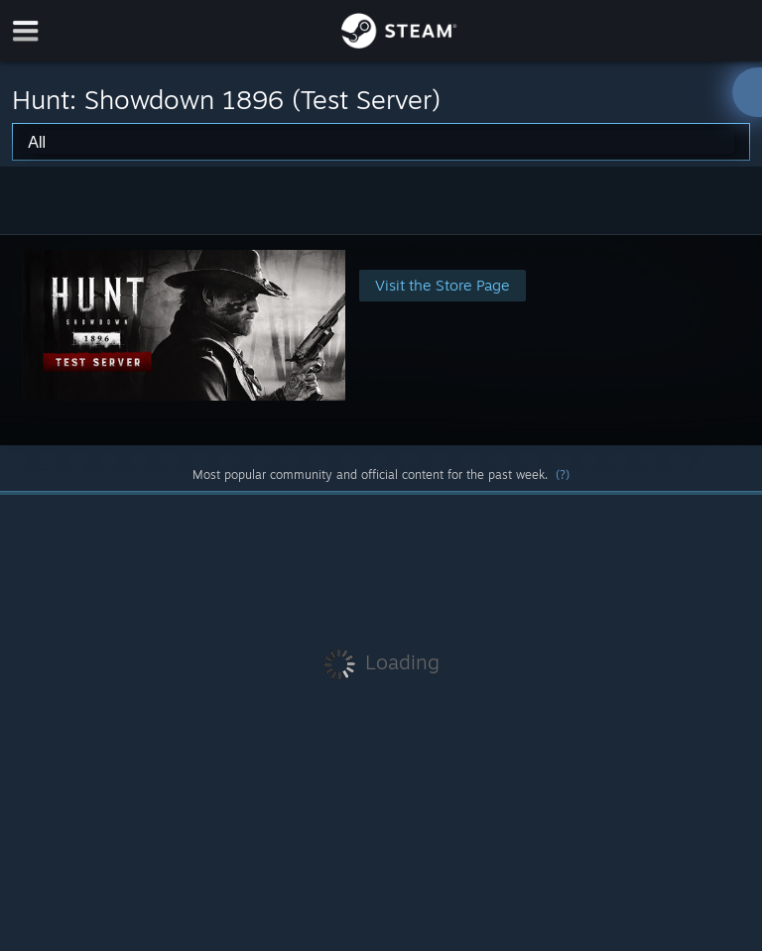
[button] (381, 339)
